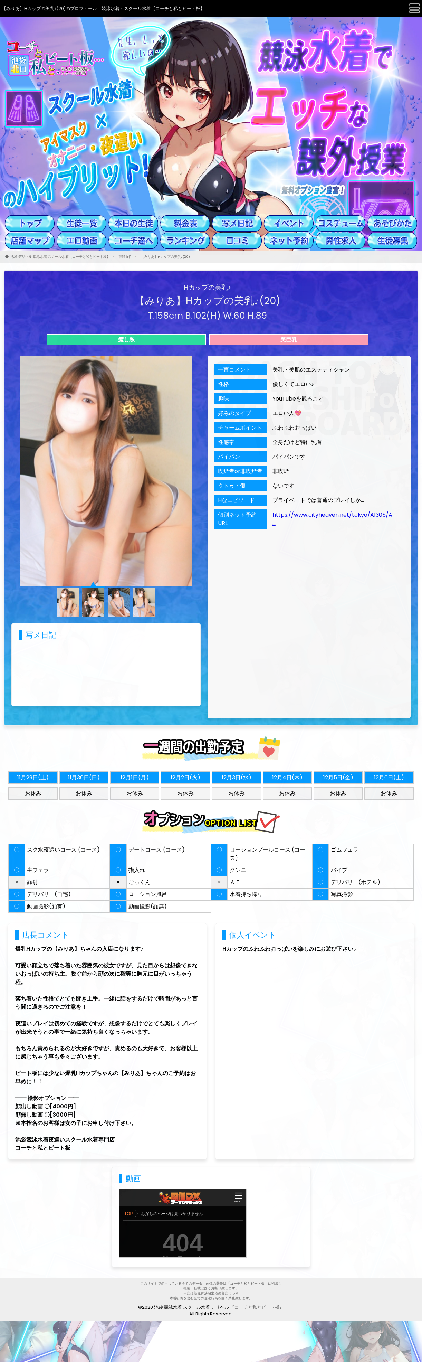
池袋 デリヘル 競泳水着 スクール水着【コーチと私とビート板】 (60, 256)
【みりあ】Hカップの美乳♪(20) (165, 256)
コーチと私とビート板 (256, 1307)
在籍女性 (125, 256)
